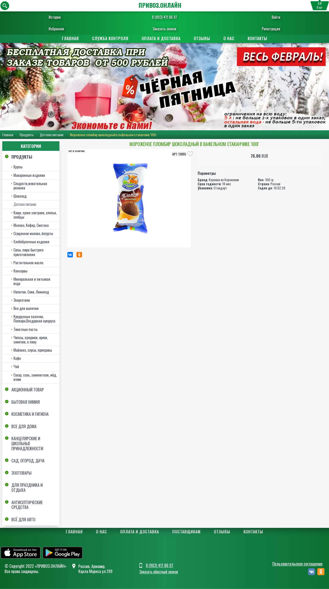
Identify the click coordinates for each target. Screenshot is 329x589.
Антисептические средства (27, 504)
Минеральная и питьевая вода (31, 281)
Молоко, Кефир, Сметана (31, 225)
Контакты (257, 38)
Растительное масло (28, 262)
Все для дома (24, 426)
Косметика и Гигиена (30, 414)
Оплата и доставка (161, 38)
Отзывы (202, 38)
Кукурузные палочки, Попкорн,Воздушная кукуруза (34, 319)
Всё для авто (23, 519)
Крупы (17, 167)
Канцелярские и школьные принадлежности (27, 443)
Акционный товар (27, 390)
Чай (16, 366)
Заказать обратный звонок (158, 572)
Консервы (20, 271)
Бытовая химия (25, 402)
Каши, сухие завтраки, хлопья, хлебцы (35, 215)
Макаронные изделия (29, 175)
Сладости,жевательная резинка (30, 186)
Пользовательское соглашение (297, 564)
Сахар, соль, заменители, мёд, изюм (35, 377)
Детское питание (52, 134)
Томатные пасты (25, 329)
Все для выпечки (26, 308)
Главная (70, 38)
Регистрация (266, 28)
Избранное (60, 28)
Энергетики (21, 300)
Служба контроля (110, 38)
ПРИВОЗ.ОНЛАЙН (159, 5)
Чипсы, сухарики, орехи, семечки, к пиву (30, 340)
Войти (271, 17)
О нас (228, 38)
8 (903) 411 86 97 (164, 17)
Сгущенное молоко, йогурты (33, 233)
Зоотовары (21, 473)
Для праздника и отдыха (27, 487)
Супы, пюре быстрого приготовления (28, 252)
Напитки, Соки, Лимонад (31, 292)
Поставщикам (186, 531)
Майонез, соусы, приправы (32, 350)
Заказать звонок (164, 28)
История (59, 17)
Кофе (17, 358)
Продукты (26, 134)
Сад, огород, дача (28, 460)
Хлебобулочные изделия (31, 241)
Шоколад (20, 196)
